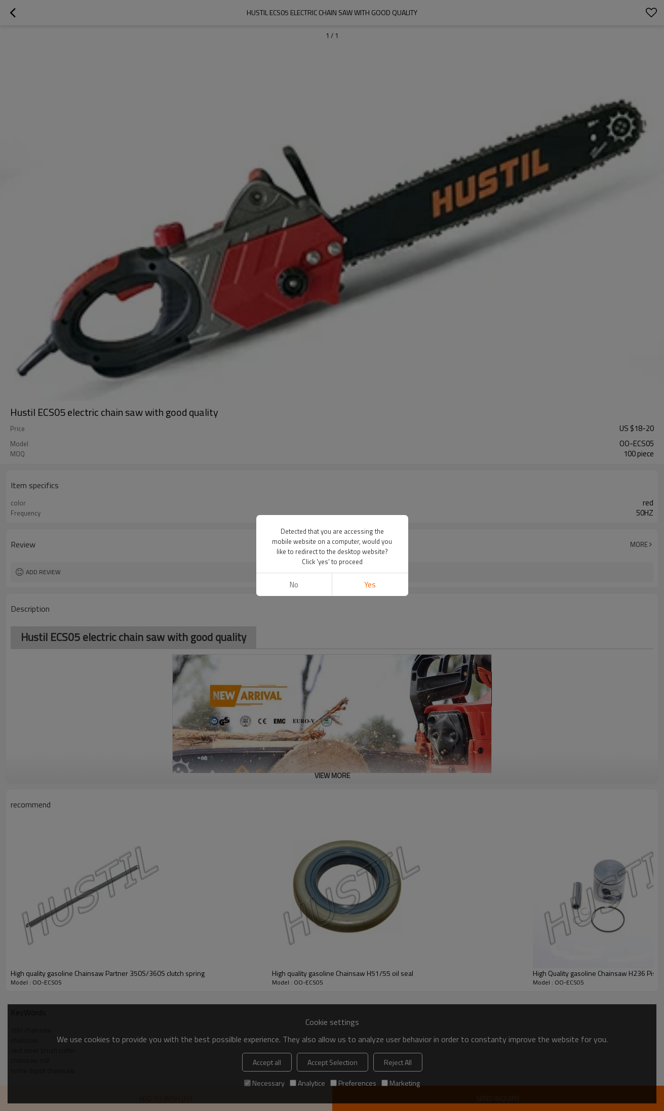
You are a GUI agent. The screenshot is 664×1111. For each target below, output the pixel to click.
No (294, 584)
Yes (370, 584)
